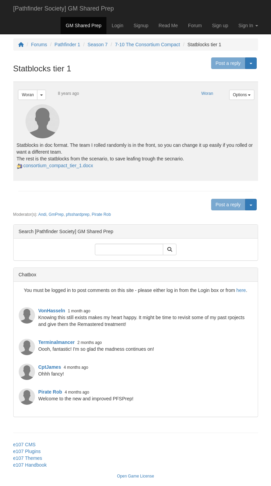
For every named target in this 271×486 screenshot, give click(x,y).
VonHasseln (51, 310)
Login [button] (117, 25)
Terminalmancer (56, 342)
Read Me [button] (168, 25)
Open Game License (135, 476)
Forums (39, 44)
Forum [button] (195, 25)
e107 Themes (27, 458)
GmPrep (56, 214)
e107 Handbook (30, 465)
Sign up (220, 25)
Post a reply (228, 63)
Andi (42, 214)
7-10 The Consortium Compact (147, 44)
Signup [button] (141, 25)
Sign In (248, 25)
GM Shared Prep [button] (83, 25)
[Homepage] (21, 44)
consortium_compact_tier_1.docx (58, 165)
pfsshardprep (77, 214)
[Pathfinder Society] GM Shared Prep (63, 8)
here (241, 290)
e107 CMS (24, 444)
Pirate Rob (101, 214)
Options (242, 94)
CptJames (49, 367)
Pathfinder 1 (67, 44)
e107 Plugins (27, 451)
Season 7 (97, 44)
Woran (28, 94)
